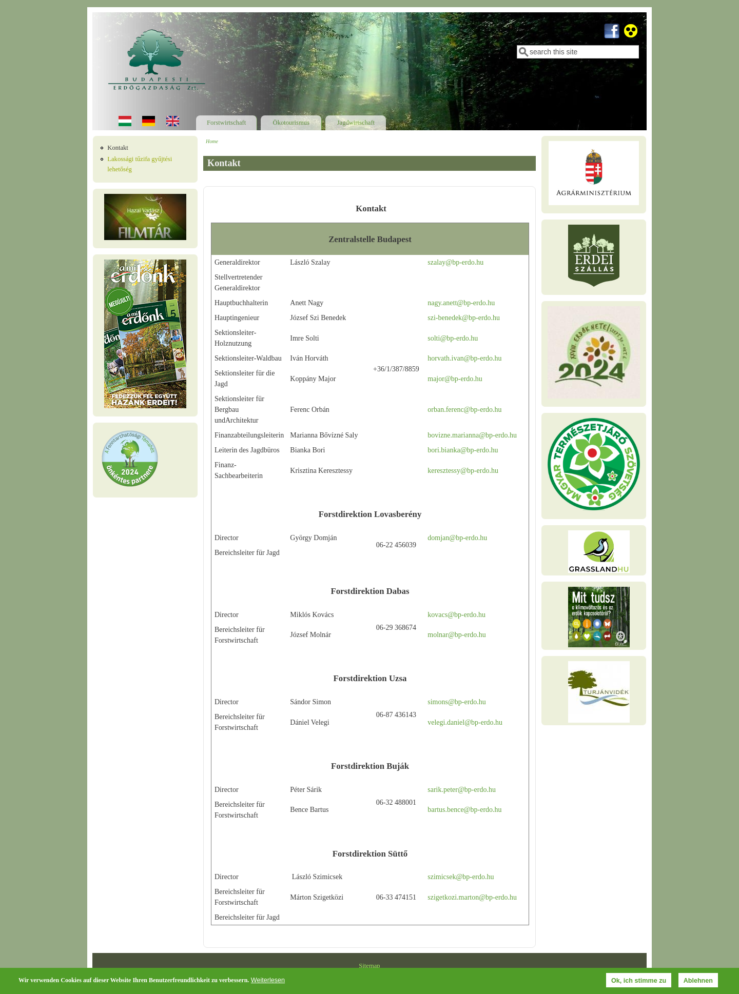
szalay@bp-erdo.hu (455, 262)
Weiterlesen (268, 980)
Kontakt (117, 147)
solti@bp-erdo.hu (452, 338)
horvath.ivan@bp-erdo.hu (464, 358)
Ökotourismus (291, 122)
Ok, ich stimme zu (638, 980)
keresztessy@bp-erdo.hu (462, 470)
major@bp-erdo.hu (454, 379)
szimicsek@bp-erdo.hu (460, 877)
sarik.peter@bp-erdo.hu (461, 789)
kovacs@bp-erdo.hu (456, 615)
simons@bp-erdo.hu (456, 702)
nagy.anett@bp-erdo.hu (461, 303)
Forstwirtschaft (226, 122)
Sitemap (369, 965)
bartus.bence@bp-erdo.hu (464, 809)
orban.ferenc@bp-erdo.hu (464, 409)
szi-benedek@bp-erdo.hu (463, 318)
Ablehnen (698, 980)
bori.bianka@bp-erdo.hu (462, 450)
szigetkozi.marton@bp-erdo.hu (472, 897)
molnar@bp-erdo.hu (456, 635)
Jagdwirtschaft (356, 122)
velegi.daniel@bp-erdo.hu (464, 722)
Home (212, 141)
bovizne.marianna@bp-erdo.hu (472, 435)
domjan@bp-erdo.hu (457, 538)
